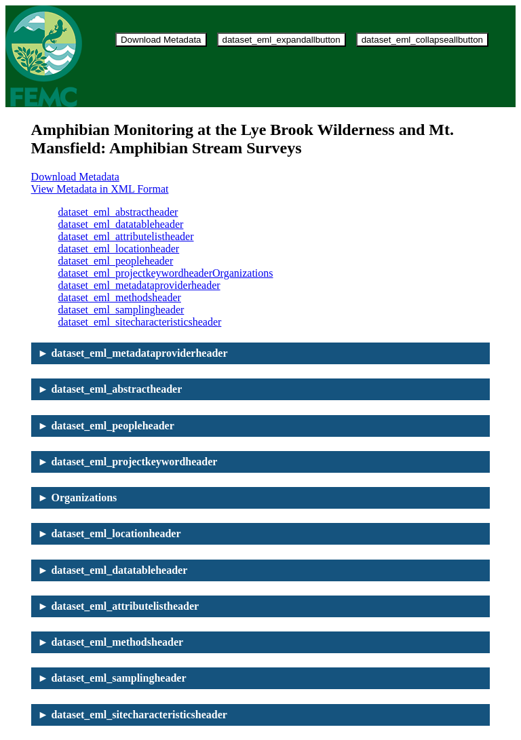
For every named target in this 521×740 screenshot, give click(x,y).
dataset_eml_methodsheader (119, 297)
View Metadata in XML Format (100, 189)
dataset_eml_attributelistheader (126, 236)
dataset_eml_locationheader (119, 248)
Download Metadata (161, 40)
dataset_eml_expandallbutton (282, 40)
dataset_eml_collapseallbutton (422, 40)
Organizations (242, 273)
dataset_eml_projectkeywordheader (135, 273)
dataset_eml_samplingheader (121, 309)
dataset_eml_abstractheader (118, 212)
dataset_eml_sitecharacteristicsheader (140, 322)
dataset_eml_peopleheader (116, 261)
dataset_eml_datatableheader (121, 224)
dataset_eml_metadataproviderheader (139, 285)
